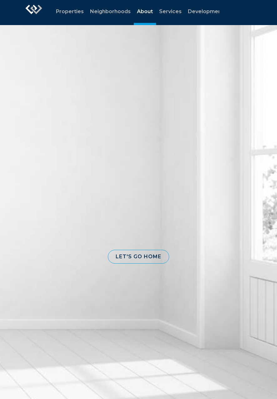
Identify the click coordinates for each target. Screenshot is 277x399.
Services (170, 11)
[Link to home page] (33, 12)
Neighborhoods (110, 11)
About (145, 11)
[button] (138, 257)
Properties (70, 11)
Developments (207, 11)
